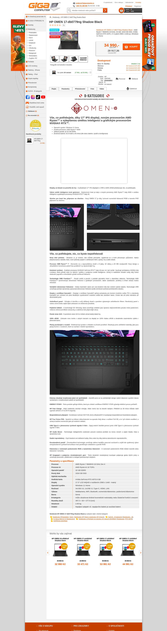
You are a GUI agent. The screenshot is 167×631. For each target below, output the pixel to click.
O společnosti (108, 2)
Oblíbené (31, 111)
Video (102, 89)
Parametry (66, 89)
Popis (54, 89)
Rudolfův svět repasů (37, 107)
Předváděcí (65, 517)
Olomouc (101, 66)
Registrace (137, 6)
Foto (92, 89)
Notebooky (56, 517)
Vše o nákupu (118, 2)
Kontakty (138, 2)
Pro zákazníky (81, 626)
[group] (60, 552)
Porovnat (121, 79)
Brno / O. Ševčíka (104, 64)
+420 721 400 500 (81, 6)
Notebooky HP (79, 517)
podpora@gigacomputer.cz (85, 3)
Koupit (134, 47)
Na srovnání (32, 116)
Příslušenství (80, 89)
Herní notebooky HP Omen (94, 517)
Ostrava (100, 68)
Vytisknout (132, 88)
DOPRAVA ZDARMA (60, 521)
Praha (100, 70)
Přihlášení (128, 6)
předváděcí (108, 80)
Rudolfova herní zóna (37, 103)
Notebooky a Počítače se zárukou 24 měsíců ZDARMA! (97, 519)
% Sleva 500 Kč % (59, 519)
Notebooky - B (128, 517)
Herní (71, 517)
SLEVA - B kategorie (115, 517)
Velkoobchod (129, 2)
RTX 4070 (128, 519)
